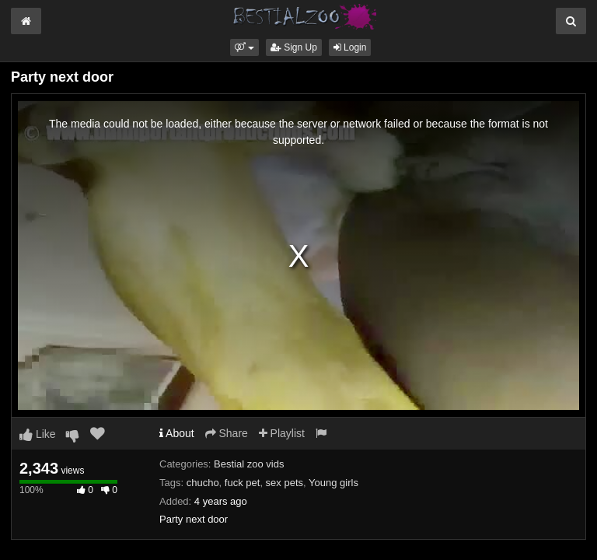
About (176, 433)
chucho (203, 482)
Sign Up (294, 47)
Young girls (333, 482)
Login (350, 47)
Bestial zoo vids (249, 464)
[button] (244, 47)
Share (226, 433)
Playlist (282, 433)
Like (37, 434)
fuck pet (242, 482)
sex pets (284, 482)
